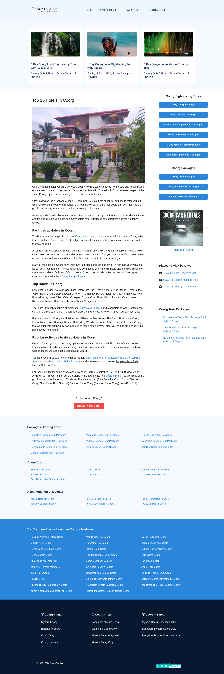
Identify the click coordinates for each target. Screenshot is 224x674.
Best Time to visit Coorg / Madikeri (48, 479)
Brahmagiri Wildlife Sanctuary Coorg (104, 585)
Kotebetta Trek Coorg (97, 543)
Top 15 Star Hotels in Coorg (100, 504)
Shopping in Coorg (40, 469)
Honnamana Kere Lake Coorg (46, 549)
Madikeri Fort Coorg (41, 543)
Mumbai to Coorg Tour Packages (102, 441)
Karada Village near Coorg (154, 543)
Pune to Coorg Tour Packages (156, 435)
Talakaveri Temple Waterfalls (45, 567)
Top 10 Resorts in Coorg (98, 499)
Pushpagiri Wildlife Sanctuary (65, 361)
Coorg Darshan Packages (183, 114)
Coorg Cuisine (93, 469)
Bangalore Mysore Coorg (106, 622)
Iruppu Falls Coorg (40, 573)
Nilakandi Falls (38, 579)
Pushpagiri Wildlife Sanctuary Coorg (49, 585)
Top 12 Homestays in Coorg (155, 499)
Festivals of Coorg (40, 474)
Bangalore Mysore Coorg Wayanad (161, 635)
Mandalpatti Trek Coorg (98, 537)
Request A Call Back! (88, 406)
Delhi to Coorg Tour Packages (101, 447)
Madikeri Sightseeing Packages (183, 154)
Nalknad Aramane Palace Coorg (47, 537)
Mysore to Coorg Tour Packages (102, 435)
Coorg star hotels (84, 236)
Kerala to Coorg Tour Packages (157, 447)
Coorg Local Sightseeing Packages (183, 124)
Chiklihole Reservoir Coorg (99, 567)
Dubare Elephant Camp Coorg (156, 549)
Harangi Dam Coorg (96, 549)
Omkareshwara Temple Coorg (101, 573)
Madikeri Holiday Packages (183, 196)
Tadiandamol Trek (150, 561)
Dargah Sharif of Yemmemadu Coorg (160, 579)
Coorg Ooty (47, 635)
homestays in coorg (91, 308)
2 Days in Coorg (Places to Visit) (180, 279)
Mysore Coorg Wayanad (105, 635)
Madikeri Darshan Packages (183, 134)
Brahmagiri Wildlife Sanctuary (102, 357)
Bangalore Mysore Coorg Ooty (159, 628)
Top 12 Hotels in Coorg (42, 499)
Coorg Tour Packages (183, 176)
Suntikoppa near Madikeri (44, 561)
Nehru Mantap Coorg (41, 555)
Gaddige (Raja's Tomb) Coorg (156, 573)
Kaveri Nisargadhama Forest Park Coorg (51, 591)
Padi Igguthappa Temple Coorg (101, 555)
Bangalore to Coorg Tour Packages (48, 435)
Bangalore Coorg (50, 628)
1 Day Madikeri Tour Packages (183, 145)
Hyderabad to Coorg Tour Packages (49, 441)
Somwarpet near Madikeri (99, 561)
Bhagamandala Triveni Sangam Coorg (160, 585)
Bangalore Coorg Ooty (104, 628)
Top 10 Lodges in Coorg (153, 504)
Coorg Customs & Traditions (155, 469)
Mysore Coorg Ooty (103, 642)
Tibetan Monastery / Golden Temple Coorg (107, 591)
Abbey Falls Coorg (150, 567)
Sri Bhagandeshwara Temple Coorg (104, 579)
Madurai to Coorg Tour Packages (47, 453)
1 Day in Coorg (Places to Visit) (179, 273)
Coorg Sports (92, 474)
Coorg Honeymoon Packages (183, 186)
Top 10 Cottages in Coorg (44, 504)
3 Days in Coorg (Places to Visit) (180, 286)
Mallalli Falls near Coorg (153, 537)
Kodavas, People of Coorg (154, 474)
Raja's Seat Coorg (150, 555)
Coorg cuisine (113, 375)
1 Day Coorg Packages (183, 104)
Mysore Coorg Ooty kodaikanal (159, 622)
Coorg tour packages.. (74, 276)
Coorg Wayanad (50, 642)
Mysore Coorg (49, 622)
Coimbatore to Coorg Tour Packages (49, 447)
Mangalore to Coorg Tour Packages (159, 441)
